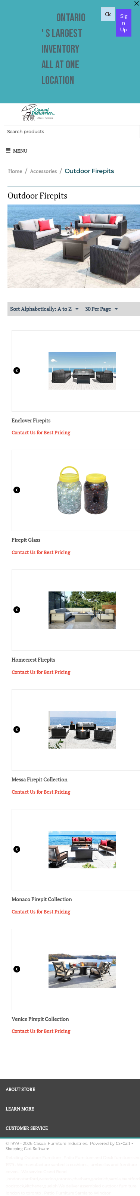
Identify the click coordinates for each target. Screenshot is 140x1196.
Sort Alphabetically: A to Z (44, 309)
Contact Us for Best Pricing (41, 432)
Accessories (43, 171)
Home (15, 171)
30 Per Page (101, 309)
